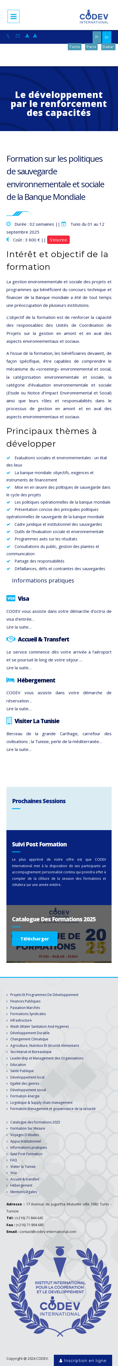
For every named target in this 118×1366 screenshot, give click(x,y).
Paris (91, 47)
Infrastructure (21, 1020)
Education (18, 1064)
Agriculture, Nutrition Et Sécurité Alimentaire (44, 1045)
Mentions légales (23, 1191)
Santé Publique (22, 1070)
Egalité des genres (24, 1083)
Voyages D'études (24, 1134)
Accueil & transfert (24, 1179)
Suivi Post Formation (26, 1154)
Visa (13, 1172)
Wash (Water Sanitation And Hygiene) (39, 1026)
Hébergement (21, 1185)
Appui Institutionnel (25, 1141)
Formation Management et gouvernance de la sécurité (53, 1108)
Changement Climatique (29, 1039)
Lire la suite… (19, 627)
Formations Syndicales (28, 1013)
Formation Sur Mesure (27, 1128)
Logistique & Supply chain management (41, 1102)
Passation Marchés (25, 1007)
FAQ (13, 1160)
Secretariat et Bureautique (31, 1051)
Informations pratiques (28, 1147)
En (107, 37)
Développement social (28, 1090)
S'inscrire (58, 240)
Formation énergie (25, 1096)
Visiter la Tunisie (23, 1166)
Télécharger (34, 939)
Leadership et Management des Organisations (46, 1058)
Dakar (108, 47)
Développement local (27, 1077)
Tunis (74, 47)
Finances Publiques (25, 1001)
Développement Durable (30, 1033)
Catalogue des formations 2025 (35, 1122)
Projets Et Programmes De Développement (44, 994)
